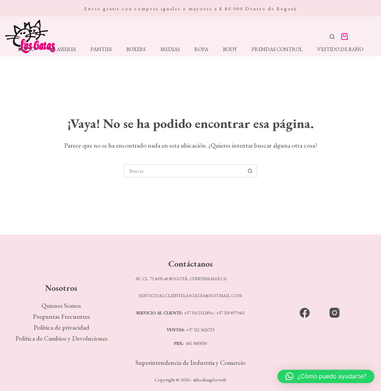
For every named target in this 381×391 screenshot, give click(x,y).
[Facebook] (304, 312)
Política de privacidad (61, 327)
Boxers (136, 49)
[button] (325, 376)
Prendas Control (277, 49)
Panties (101, 49)
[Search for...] (184, 170)
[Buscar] (332, 36)
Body (230, 49)
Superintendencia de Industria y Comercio (190, 362)
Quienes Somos (61, 305)
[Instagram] (334, 312)
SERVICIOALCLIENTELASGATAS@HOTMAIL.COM (190, 295)
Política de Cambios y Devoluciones (61, 338)
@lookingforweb (209, 379)
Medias (170, 49)
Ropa (201, 49)
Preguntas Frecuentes (61, 316)
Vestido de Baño (340, 49)
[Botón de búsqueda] (250, 170)
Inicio (26, 49)
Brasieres (62, 49)
